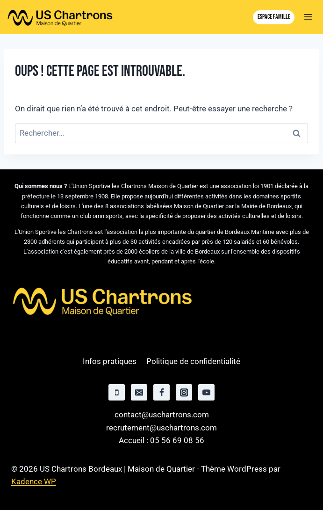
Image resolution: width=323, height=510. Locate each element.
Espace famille (274, 17)
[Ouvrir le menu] (307, 17)
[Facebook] (161, 392)
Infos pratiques (109, 361)
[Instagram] (184, 392)
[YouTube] (206, 392)
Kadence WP (33, 481)
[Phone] (116, 392)
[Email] (139, 392)
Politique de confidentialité (193, 361)
